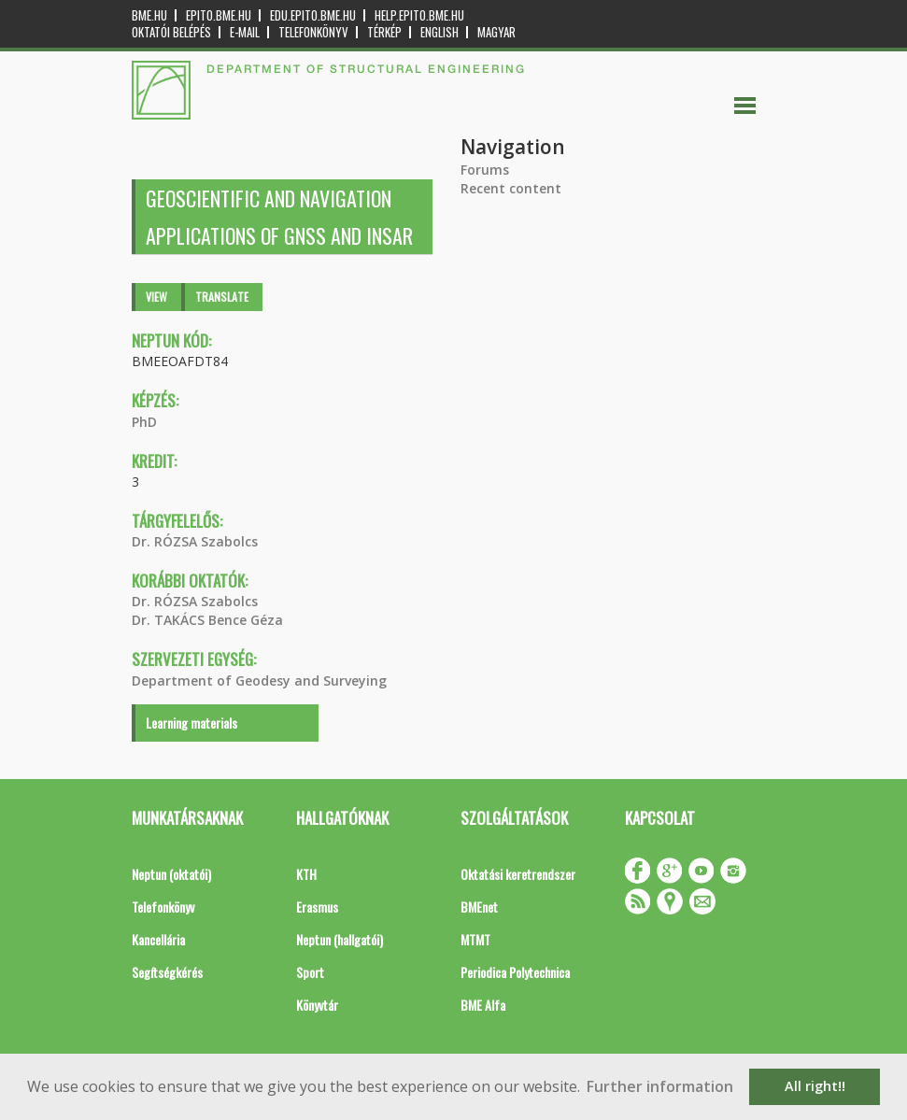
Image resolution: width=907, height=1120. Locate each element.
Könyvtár (317, 1004)
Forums (485, 169)
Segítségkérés (167, 972)
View (156, 297)
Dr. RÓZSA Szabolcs (195, 541)
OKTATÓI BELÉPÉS (171, 32)
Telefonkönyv (313, 32)
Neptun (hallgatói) (339, 939)
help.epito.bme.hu (419, 15)
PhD (144, 422)
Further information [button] (660, 1086)
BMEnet (479, 906)
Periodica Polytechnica (515, 972)
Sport (310, 972)
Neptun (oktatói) (171, 874)
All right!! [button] (815, 1086)
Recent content (511, 188)
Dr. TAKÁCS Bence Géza (207, 620)
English (439, 32)
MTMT (475, 939)
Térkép (384, 32)
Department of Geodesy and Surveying (259, 680)
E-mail (245, 32)
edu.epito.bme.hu (313, 15)
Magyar (496, 32)
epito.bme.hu (218, 15)
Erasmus (317, 906)
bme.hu (149, 15)
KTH (306, 874)
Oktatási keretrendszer (518, 874)
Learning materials (191, 722)
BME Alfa (483, 1004)
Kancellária (158, 939)
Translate (221, 297)
